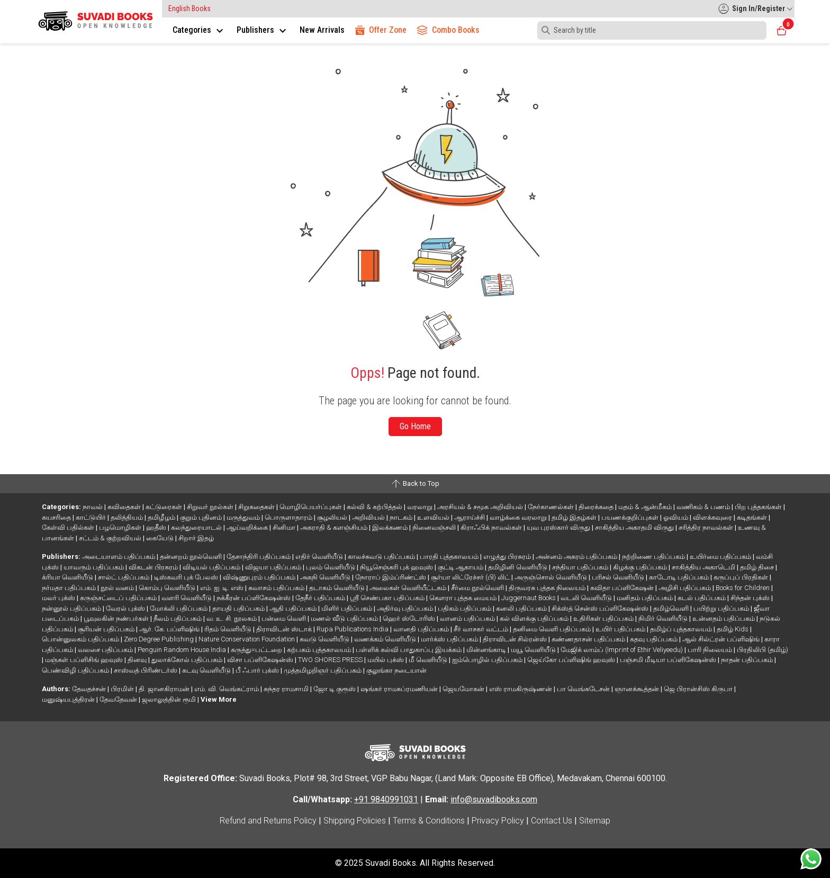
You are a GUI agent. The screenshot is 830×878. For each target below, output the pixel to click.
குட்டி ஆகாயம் (461, 567)
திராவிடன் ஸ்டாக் (284, 629)
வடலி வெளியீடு (587, 598)
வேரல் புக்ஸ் (126, 608)
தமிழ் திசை (757, 567)
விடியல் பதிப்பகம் (212, 567)
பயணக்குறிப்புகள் (630, 517)
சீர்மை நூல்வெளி (478, 588)
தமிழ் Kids (733, 629)
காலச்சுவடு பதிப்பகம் (382, 556)
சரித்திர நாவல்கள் (707, 527)
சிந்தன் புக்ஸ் (750, 598)
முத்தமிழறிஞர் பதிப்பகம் (323, 670)
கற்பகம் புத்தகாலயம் (320, 650)
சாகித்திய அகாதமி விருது (635, 527)
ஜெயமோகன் (464, 689)
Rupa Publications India (353, 629)
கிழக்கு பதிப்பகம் (641, 567)
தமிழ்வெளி (671, 608)
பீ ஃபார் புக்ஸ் (258, 670)
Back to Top (415, 483)
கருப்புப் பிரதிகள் (742, 577)
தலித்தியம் (128, 517)
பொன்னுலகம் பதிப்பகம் (81, 639)
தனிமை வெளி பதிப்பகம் (552, 629)
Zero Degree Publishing (159, 639)
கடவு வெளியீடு (207, 670)
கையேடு (160, 538)
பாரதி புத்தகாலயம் (450, 556)
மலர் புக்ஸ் (59, 598)
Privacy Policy (498, 821)
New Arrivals (322, 30)
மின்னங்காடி (487, 650)
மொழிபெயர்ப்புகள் (311, 507)
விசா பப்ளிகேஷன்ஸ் (261, 660)
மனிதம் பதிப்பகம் (645, 598)
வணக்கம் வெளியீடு (386, 639)
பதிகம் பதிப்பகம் (465, 608)
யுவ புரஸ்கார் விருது (559, 527)
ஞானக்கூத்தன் (638, 689)
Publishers (263, 30)
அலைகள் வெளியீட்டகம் (408, 588)
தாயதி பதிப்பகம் (239, 608)
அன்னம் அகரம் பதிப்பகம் (577, 556)
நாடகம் (402, 517)
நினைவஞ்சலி (434, 527)
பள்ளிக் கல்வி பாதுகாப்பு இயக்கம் (409, 650)
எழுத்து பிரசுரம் (508, 556)
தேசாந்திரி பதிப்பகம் (259, 556)
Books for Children (743, 588)
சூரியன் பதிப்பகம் (107, 629)
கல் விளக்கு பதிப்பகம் (535, 618)
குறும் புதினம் (201, 517)
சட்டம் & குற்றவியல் (111, 538)
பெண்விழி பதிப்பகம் (76, 670)
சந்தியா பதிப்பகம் (581, 567)
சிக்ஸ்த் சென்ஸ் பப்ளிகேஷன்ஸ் (601, 608)
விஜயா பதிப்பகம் (274, 567)
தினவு (138, 660)
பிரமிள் (123, 689)
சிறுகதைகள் (257, 507)
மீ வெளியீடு (429, 660)
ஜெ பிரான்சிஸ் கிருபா (699, 689)
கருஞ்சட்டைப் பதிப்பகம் (119, 598)
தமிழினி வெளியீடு (518, 567)
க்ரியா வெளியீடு (68, 577)
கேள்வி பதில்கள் (69, 527)
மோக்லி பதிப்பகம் (179, 608)
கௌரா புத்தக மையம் (463, 598)
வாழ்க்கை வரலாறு (519, 517)
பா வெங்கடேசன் (584, 689)
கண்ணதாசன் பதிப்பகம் (589, 639)
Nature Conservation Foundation (247, 639)
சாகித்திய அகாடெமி (704, 567)
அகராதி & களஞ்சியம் (334, 527)
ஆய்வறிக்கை (248, 527)
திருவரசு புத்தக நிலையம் (548, 588)
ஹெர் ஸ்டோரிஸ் (410, 618)
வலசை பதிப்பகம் (106, 650)
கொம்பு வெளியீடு (168, 588)
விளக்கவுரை (713, 517)
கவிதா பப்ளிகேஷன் (622, 588)
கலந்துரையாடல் (197, 527)
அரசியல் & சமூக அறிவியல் (481, 507)
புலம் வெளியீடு (331, 567)
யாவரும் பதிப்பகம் (94, 567)
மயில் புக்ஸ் (386, 660)
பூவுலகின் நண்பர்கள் (117, 618)
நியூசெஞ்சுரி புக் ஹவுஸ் (397, 567)
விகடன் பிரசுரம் (154, 567)
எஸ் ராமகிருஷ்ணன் (521, 689)
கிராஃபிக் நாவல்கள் (492, 527)
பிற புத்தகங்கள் (759, 507)
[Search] (651, 30)
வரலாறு (420, 507)
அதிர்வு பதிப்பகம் (406, 608)
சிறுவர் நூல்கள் (211, 507)
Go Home (415, 426)
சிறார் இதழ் (196, 538)
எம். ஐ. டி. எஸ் (222, 588)
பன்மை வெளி (284, 618)
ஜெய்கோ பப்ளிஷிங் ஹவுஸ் (572, 660)
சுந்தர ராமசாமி (287, 689)
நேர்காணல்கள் (551, 507)
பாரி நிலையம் (711, 650)
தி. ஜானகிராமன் (165, 689)
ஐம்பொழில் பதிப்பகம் (488, 660)
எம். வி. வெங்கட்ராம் (227, 689)
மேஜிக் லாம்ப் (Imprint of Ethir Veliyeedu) (622, 650)
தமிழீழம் (162, 517)
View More (219, 699)
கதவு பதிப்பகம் (654, 639)
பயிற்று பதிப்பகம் (722, 608)
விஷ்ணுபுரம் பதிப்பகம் (260, 577)
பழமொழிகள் (121, 527)
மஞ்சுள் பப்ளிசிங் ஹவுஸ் (84, 660)
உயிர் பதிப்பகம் (621, 629)
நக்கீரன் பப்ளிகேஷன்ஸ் (254, 598)
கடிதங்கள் (753, 517)
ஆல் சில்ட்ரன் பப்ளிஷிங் (721, 639)
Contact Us (551, 821)
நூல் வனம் (118, 588)
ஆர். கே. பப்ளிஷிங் (170, 629)
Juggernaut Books (529, 598)
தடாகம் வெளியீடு (337, 588)
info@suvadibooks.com (493, 799)
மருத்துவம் (244, 517)
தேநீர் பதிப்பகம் (321, 598)
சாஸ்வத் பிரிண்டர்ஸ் (146, 670)
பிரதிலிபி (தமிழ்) (762, 650)
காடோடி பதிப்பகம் (679, 577)
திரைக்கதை (597, 507)
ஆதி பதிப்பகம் (293, 608)
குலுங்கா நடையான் (396, 670)
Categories (199, 30)
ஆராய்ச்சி (470, 517)
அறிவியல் (369, 517)
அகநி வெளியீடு (326, 577)
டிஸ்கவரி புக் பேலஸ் (187, 577)
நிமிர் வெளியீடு (663, 618)
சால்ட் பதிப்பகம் (124, 577)
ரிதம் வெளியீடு (228, 629)
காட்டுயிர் (91, 517)
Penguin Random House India (183, 650)
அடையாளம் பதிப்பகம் (119, 556)
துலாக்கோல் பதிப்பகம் (187, 660)
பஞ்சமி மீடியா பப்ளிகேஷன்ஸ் (669, 660)
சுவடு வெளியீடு (325, 639)
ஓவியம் (676, 517)
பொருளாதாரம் (289, 517)
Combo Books (448, 30)
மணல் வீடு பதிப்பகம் (345, 618)
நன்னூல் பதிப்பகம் (72, 608)
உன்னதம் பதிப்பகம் (724, 618)
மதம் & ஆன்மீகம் (645, 507)
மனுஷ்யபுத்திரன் (69, 699)
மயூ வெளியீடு (534, 650)
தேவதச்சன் (89, 689)
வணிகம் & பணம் (704, 507)
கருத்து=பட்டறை (257, 650)
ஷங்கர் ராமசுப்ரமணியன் (399, 689)
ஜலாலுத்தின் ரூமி (169, 699)
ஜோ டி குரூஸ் (335, 689)
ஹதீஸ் (157, 527)
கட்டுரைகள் (165, 507)
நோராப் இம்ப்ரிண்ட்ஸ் (391, 577)
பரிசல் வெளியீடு (619, 577)
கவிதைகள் (124, 507)
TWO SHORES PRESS (331, 660)
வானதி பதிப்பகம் (421, 629)
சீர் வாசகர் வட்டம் (482, 629)
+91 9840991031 (386, 799)
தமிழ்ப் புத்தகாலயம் (682, 629)
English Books (189, 8)
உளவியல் (434, 517)
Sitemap (594, 821)
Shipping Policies (354, 821)
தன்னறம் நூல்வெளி (191, 556)
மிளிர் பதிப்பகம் (347, 608)
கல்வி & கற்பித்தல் (375, 507)
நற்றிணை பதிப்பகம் (654, 556)
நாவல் (93, 507)
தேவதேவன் (119, 699)
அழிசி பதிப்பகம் (685, 588)
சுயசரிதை (57, 517)
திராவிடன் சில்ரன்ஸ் (515, 639)
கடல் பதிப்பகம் (702, 598)
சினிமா (285, 527)
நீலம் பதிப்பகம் (178, 618)
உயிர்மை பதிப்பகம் (721, 556)
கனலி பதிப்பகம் (522, 608)
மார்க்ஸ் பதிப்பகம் (450, 639)
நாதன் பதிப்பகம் (747, 660)
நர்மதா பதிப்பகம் (69, 588)
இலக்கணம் (390, 527)
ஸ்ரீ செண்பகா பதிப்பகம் (388, 598)
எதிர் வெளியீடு (320, 556)
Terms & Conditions (429, 821)
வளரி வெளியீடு (187, 598)
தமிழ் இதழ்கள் (575, 517)
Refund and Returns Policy (268, 821)
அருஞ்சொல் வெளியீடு (552, 577)
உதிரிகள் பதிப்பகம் (604, 618)
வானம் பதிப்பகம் (468, 618)
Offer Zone (381, 30)
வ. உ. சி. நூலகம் (232, 618)
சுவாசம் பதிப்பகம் (277, 588)
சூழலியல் (333, 517)
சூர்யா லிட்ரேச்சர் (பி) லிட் (471, 577)
